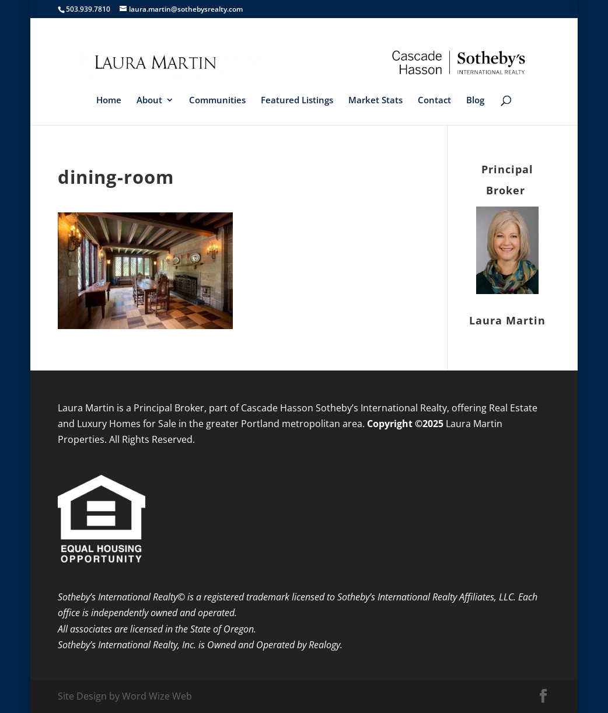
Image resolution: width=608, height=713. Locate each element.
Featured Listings (297, 101)
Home (108, 101)
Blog (475, 101)
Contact (434, 101)
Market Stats (375, 101)
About (149, 101)
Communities (217, 101)
